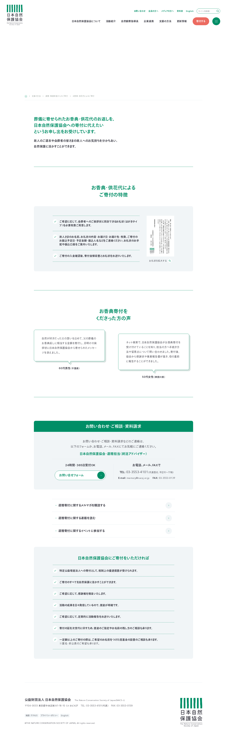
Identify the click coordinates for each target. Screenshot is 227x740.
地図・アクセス (32, 715)
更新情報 (182, 21)
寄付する (201, 21)
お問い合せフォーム (71, 475)
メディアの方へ (167, 11)
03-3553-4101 (137, 472)
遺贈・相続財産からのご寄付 (56, 96)
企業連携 (149, 21)
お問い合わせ (140, 11)
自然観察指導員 (130, 21)
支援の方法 (165, 21)
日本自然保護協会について (86, 21)
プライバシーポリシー (49, 715)
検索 (217, 11)
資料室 (180, 11)
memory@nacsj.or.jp (138, 478)
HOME (26, 96)
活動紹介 (111, 21)
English (190, 11)
